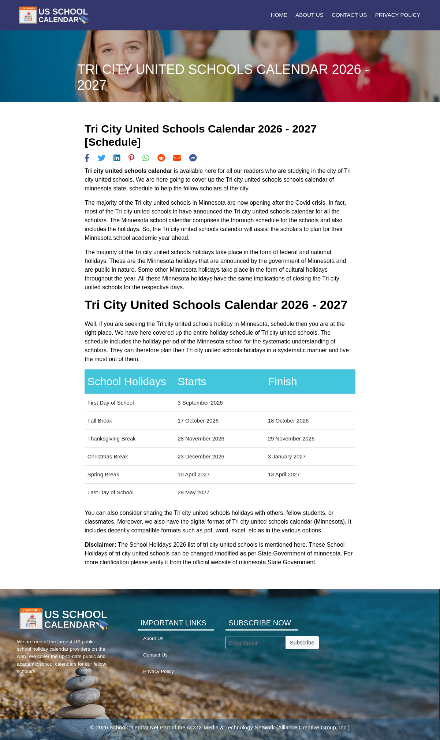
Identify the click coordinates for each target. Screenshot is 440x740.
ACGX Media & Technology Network (231, 727)
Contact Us (349, 15)
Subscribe (302, 642)
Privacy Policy (398, 15)
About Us (309, 15)
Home (279, 15)
